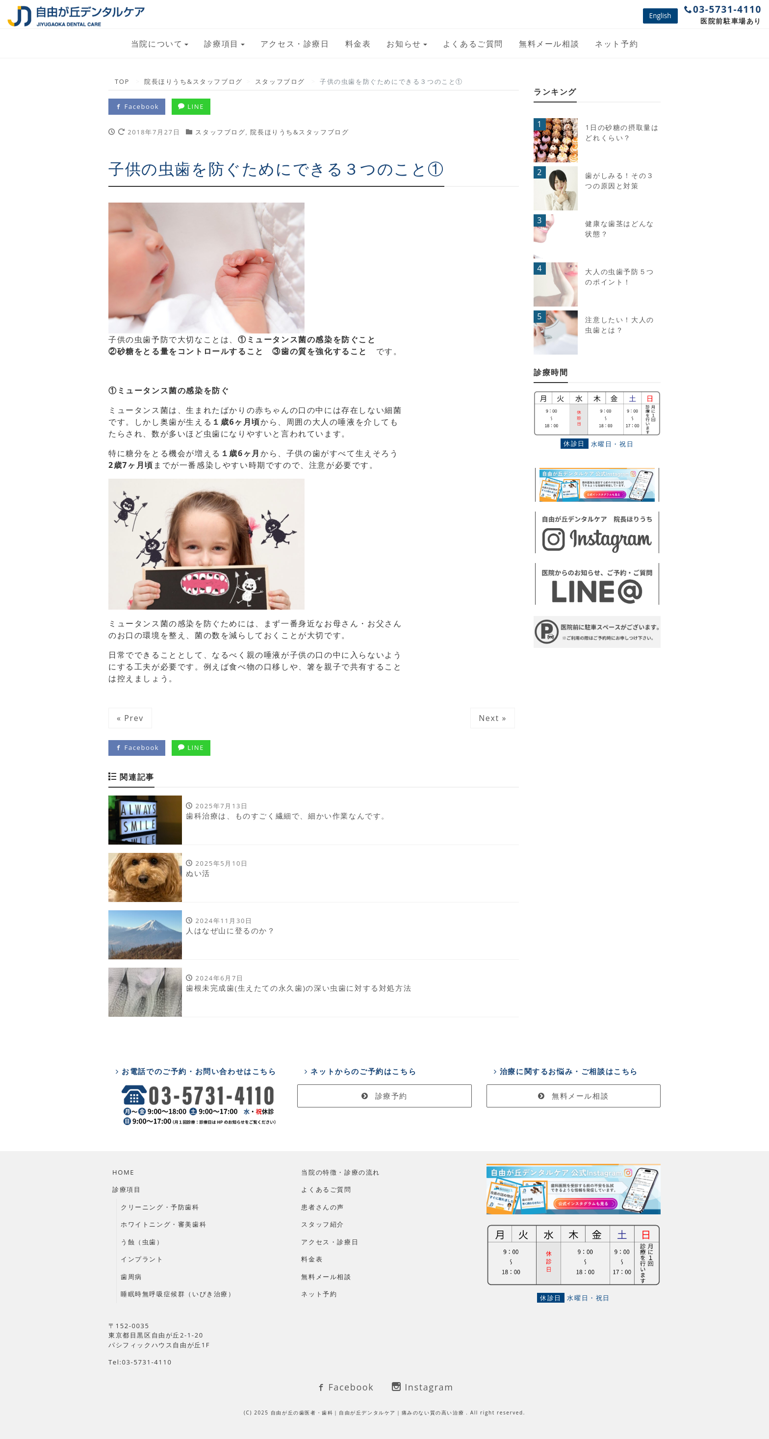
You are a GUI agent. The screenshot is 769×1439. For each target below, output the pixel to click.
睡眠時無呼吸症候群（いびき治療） (178, 1293)
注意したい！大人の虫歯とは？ (619, 324)
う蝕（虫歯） (142, 1241)
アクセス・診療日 (295, 43)
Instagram (422, 1387)
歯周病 (131, 1276)
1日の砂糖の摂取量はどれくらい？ (622, 132)
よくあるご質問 (473, 43)
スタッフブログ (220, 132)
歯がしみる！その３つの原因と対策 (619, 180)
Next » (493, 718)
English (660, 15)
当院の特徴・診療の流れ (340, 1172)
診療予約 (384, 1096)
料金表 (358, 43)
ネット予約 (616, 43)
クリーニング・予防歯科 (160, 1207)
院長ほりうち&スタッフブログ (299, 132)
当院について (157, 43)
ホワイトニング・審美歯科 (163, 1224)
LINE (191, 106)
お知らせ (403, 43)
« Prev (130, 718)
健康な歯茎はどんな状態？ (619, 228)
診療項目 (221, 43)
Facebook (137, 106)
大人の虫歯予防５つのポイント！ (619, 276)
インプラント (142, 1259)
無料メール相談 (549, 43)
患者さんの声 (322, 1207)
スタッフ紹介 (322, 1224)
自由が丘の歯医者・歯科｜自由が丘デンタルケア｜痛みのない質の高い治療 (368, 1412)
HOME (123, 1172)
